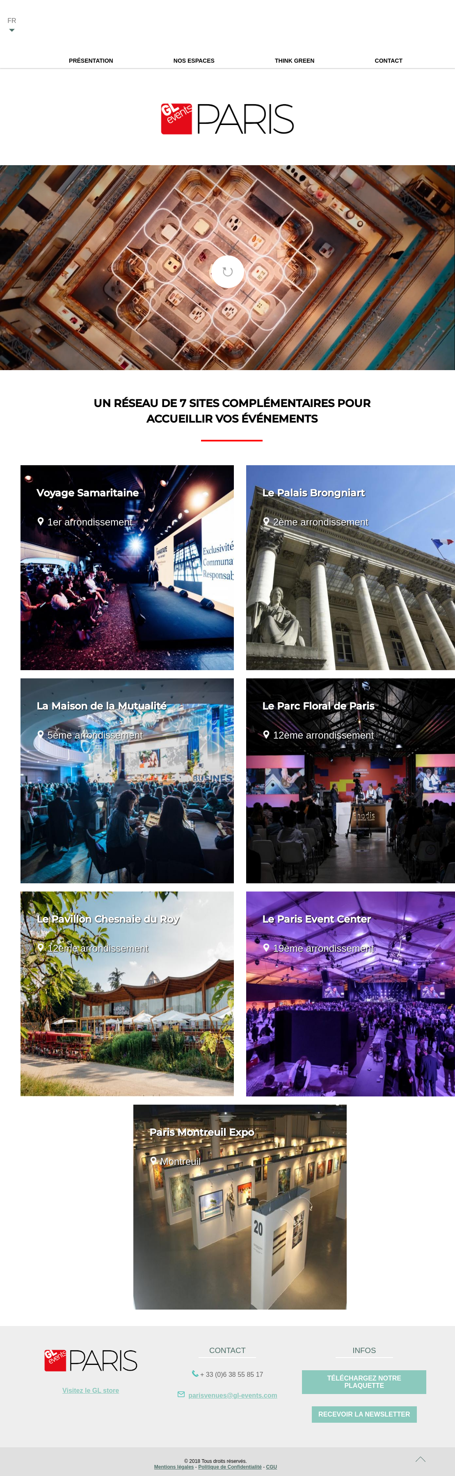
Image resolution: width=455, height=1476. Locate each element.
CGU (271, 1467)
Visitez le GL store (90, 1390)
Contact (388, 60)
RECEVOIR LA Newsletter (364, 1414)
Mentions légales (174, 1467)
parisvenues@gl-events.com (232, 1395)
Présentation (91, 60)
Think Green (294, 60)
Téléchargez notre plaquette (364, 1382)
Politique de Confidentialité (230, 1467)
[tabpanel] (227, 267)
